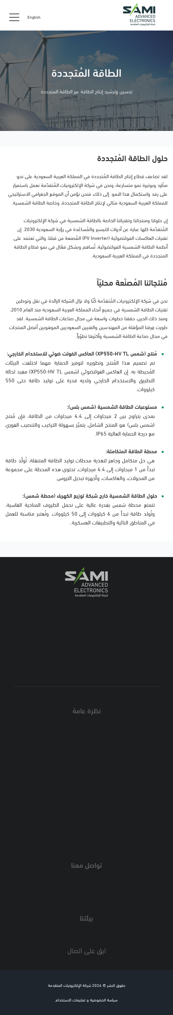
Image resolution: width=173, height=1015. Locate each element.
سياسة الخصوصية (103, 999)
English (34, 17)
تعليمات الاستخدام (70, 999)
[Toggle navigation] (14, 17)
